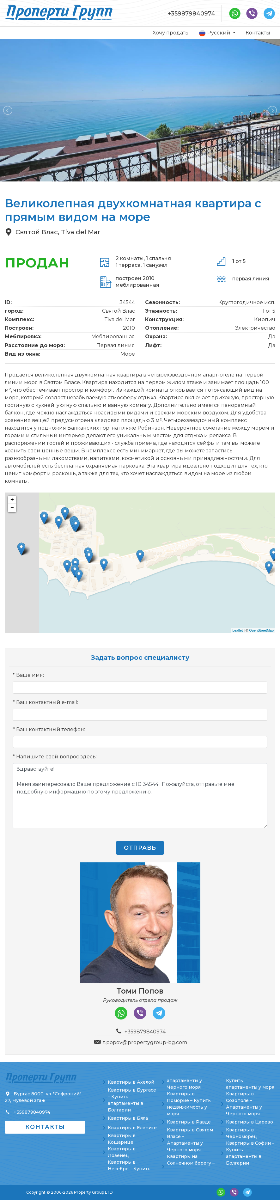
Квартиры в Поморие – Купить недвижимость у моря (189, 1104)
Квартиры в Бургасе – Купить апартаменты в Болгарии (132, 1100)
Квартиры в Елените (132, 1127)
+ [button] (12, 500)
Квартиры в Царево (249, 1122)
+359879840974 (191, 13)
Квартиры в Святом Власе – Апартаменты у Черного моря (190, 1140)
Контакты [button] (45, 1126)
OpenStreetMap (261, 630)
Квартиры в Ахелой (131, 1082)
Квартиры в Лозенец (122, 1152)
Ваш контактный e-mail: (47, 702)
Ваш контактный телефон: (50, 729)
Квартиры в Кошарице (122, 1139)
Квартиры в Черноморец (241, 1133)
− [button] (12, 508)
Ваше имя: (30, 675)
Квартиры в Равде (189, 1122)
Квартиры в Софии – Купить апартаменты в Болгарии (250, 1153)
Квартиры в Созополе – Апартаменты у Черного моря (244, 1104)
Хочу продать (170, 33)
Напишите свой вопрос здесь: (56, 757)
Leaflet (237, 630)
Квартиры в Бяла (128, 1118)
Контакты (258, 33)
